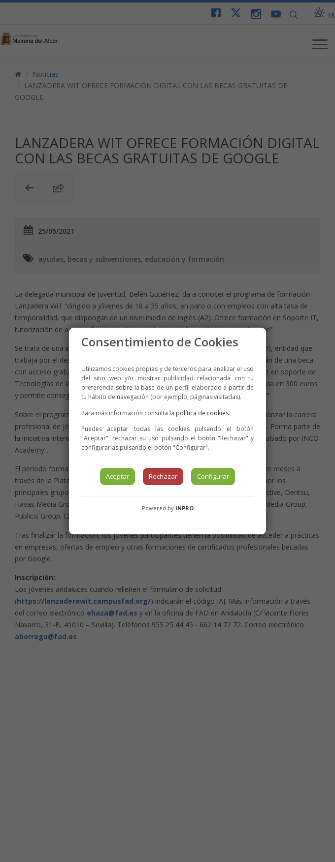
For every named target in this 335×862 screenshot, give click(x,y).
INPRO (184, 508)
